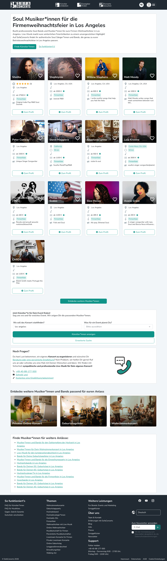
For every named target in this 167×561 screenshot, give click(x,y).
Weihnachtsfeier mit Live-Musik (59, 524)
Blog (90, 524)
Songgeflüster (94, 508)
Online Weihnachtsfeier (55, 527)
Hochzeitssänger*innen (55, 515)
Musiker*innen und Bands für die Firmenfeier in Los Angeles (45, 476)
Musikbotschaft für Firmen (57, 531)
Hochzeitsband (52, 512)
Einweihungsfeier (53, 550)
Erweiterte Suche (83, 340)
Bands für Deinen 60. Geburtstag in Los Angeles (40, 469)
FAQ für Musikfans (12, 508)
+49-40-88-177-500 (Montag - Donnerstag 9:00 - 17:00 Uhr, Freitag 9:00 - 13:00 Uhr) (104, 551)
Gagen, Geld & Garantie (14, 512)
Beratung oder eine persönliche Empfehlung (33, 359)
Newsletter (92, 536)
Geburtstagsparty (53, 508)
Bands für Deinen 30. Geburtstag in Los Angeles (40, 483)
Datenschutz (136, 559)
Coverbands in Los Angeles (30, 480)
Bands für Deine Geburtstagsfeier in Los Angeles (40, 456)
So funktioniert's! (47, 46)
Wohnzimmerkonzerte (55, 505)
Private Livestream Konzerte (57, 540)
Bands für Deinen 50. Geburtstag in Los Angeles (40, 466)
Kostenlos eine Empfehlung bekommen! (35, 378)
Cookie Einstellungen (157, 559)
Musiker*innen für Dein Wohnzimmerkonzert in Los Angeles (45, 449)
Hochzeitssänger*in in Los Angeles (33, 473)
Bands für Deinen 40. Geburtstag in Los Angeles (40, 486)
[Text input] (143, 527)
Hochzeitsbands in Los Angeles (31, 463)
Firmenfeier (51, 521)
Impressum (125, 559)
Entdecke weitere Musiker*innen (83, 301)
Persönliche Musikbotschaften (58, 534)
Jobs (90, 527)
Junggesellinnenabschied (56, 546)
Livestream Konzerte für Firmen (59, 537)
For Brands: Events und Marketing (102, 505)
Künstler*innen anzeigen (83, 334)
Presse (91, 530)
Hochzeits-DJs (52, 518)
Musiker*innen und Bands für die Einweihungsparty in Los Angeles (48, 459)
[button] (151, 5)
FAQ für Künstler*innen (14, 505)
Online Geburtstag (54, 543)
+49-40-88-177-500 (26, 371)
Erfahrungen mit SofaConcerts (100, 520)
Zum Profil (29, 112)
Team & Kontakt (94, 517)
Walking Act (51, 553)
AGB (145, 559)
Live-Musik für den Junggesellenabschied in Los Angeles (43, 452)
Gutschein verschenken (14, 515)
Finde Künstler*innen (24, 46)
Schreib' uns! (22, 374)
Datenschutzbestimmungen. (146, 536)
